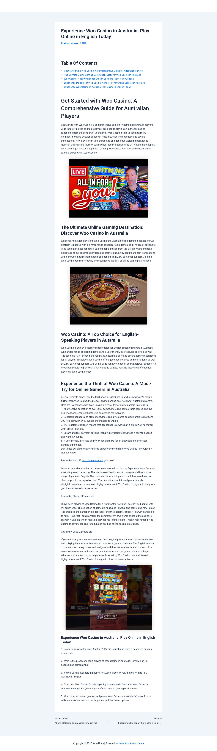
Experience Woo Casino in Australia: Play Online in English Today (98, 86)
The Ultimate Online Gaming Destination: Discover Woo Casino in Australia (103, 74)
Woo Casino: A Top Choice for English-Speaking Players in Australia (100, 78)
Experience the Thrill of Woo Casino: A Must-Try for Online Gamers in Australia (105, 82)
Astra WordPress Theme (131, 743)
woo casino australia (93, 460)
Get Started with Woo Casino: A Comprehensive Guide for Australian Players (104, 70)
